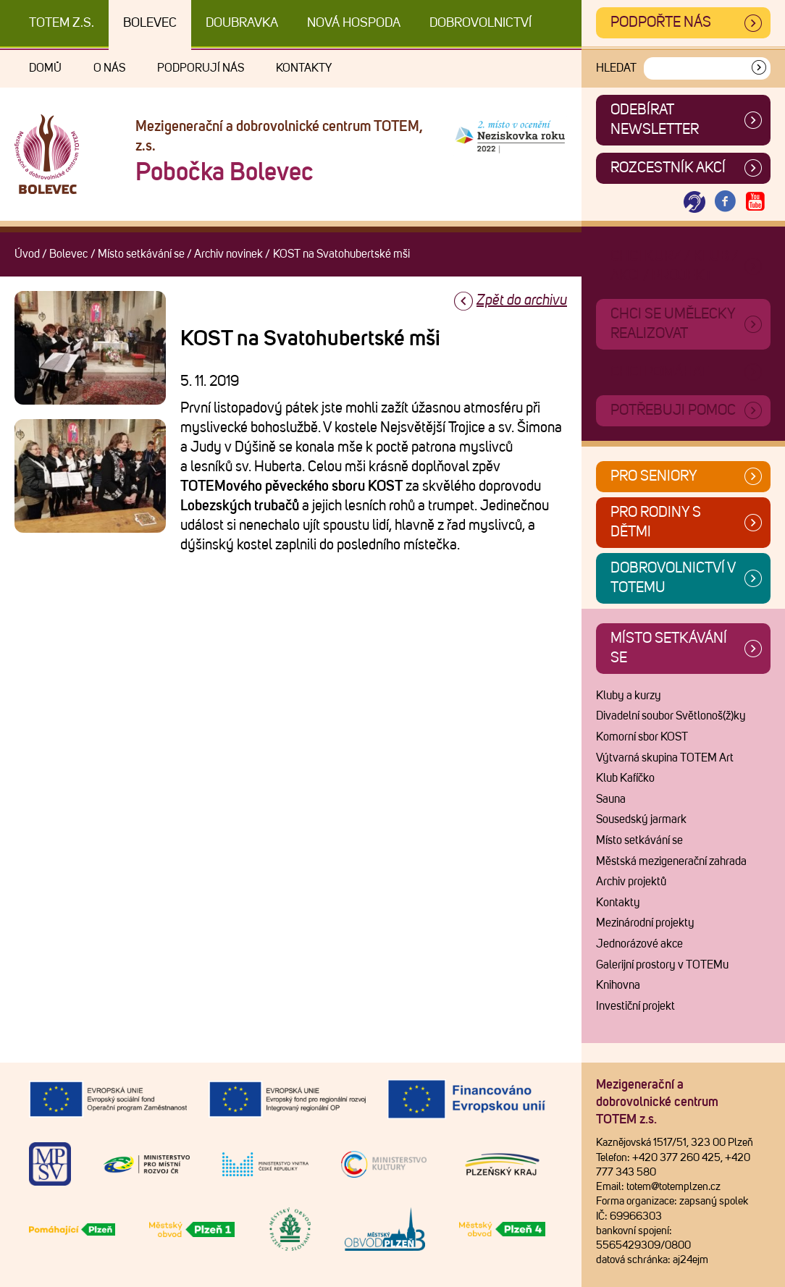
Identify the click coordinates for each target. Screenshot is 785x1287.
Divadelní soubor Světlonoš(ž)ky (671, 716)
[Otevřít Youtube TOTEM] (755, 202)
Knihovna (618, 985)
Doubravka (242, 23)
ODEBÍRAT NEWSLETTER (654, 120)
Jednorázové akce (639, 944)
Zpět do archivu (522, 300)
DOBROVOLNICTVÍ (480, 23)
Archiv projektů (631, 881)
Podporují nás (200, 68)
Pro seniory (653, 476)
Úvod (27, 254)
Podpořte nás (660, 22)
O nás (109, 68)
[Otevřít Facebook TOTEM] (725, 202)
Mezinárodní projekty (645, 923)
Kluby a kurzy (628, 695)
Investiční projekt (635, 1006)
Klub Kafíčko (625, 778)
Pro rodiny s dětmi (655, 522)
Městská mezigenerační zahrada (671, 861)
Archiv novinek (228, 254)
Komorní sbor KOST (642, 737)
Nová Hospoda (353, 23)
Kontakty (304, 68)
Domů (45, 68)
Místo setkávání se (141, 254)
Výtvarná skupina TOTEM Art (665, 758)
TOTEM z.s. (61, 23)
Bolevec (150, 23)
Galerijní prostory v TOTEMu (662, 965)
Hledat (616, 68)
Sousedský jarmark (641, 819)
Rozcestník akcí (668, 168)
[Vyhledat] (759, 68)
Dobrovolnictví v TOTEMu (673, 578)
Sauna (611, 799)
